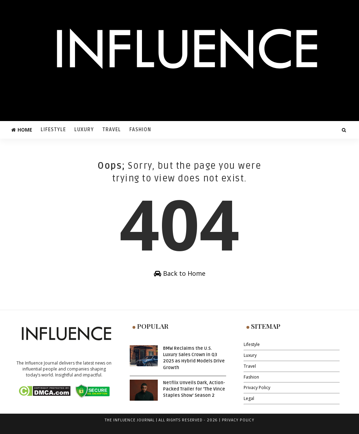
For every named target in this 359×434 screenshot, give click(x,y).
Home (21, 129)
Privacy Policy (257, 387)
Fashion (140, 130)
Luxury (84, 130)
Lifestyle (53, 130)
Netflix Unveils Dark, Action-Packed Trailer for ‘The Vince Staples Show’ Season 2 (194, 389)
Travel (111, 130)
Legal (249, 398)
